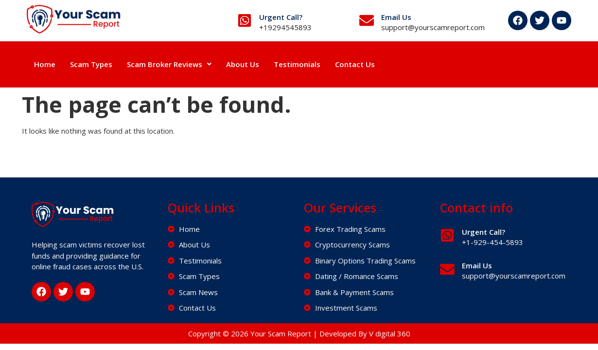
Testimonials (297, 64)
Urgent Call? (280, 17)
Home (44, 64)
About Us (242, 64)
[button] (169, 64)
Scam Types (91, 64)
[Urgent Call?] (244, 20)
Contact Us (355, 64)
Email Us (396, 17)
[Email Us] (366, 20)
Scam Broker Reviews (169, 64)
